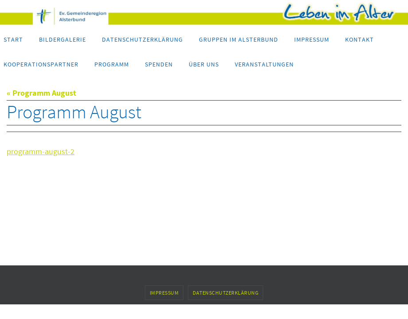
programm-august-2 (40, 151)
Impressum (164, 292)
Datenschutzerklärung (225, 292)
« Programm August (41, 93)
